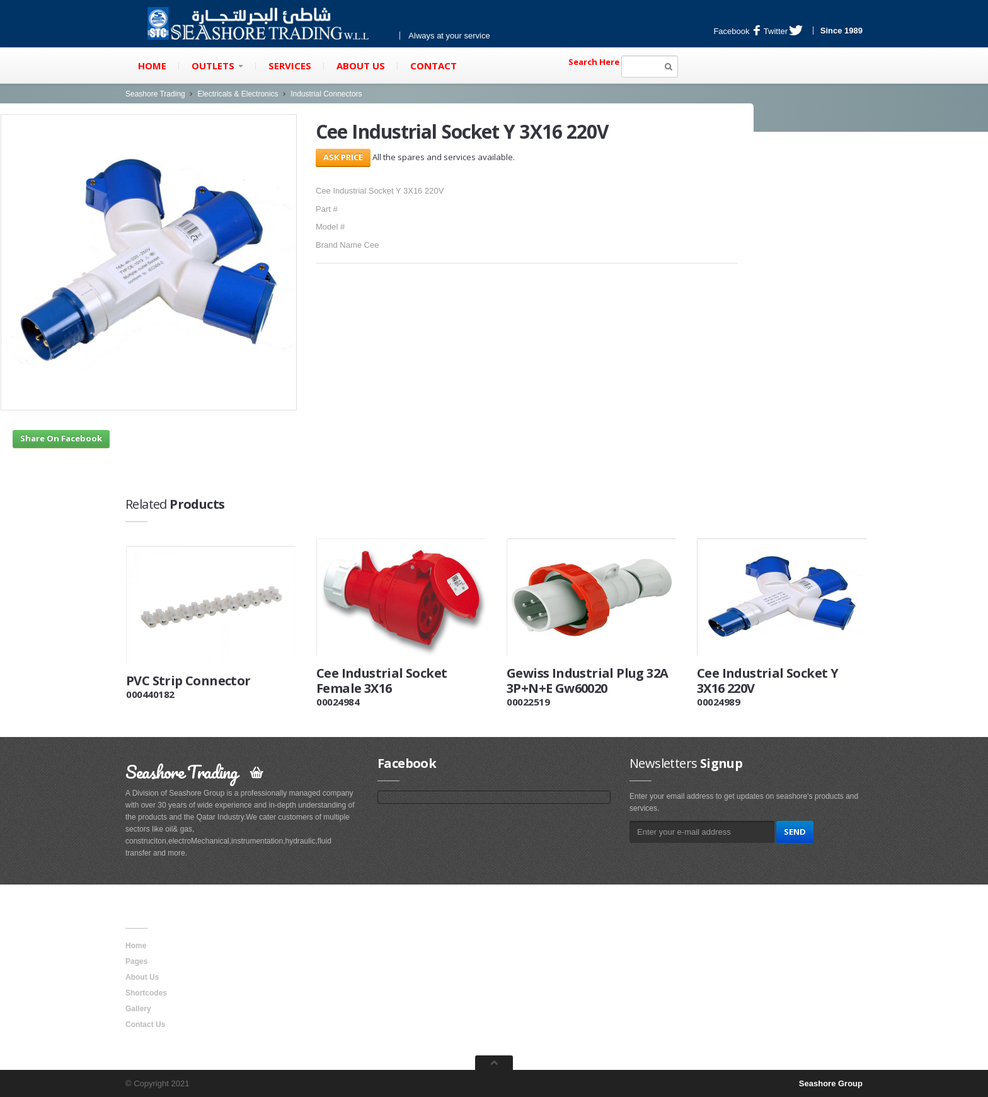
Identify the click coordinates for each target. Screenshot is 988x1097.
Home (152, 65)
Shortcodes (146, 993)
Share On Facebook (61, 438)
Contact (433, 65)
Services (289, 65)
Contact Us (145, 1024)
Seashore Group (831, 1083)
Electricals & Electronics (237, 94)
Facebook (736, 31)
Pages (136, 961)
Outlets (217, 65)
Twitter (783, 31)
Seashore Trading (155, 94)
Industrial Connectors (326, 94)
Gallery (138, 1008)
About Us (360, 65)
